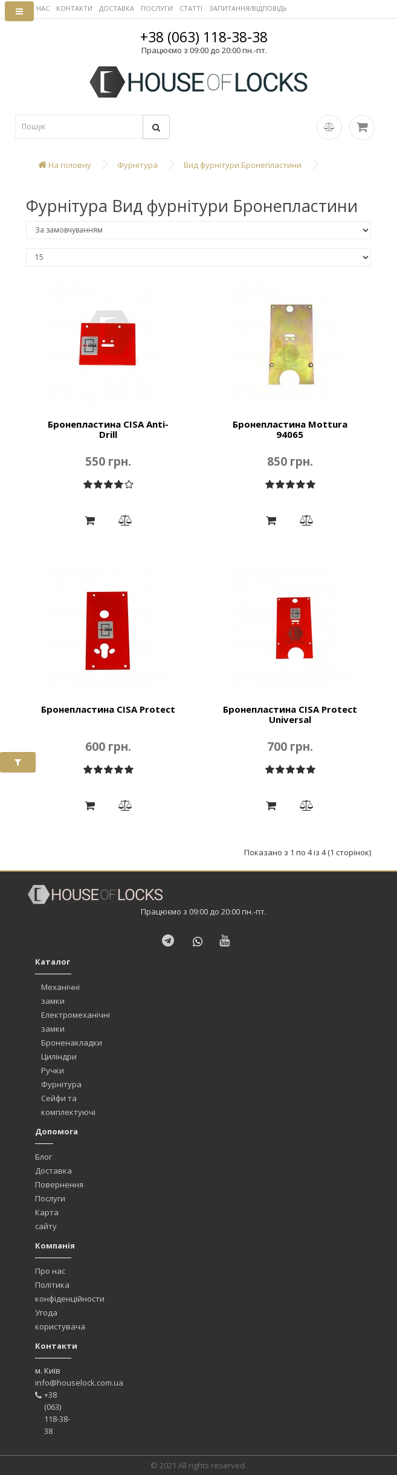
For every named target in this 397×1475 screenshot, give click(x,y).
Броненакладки (71, 1042)
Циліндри (59, 1056)
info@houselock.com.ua (79, 1382)
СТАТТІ (190, 8)
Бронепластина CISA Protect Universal (290, 714)
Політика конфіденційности (70, 1291)
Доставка (53, 1170)
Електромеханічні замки (75, 1021)
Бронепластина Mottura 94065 (290, 429)
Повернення (59, 1184)
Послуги (50, 1198)
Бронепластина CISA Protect (108, 709)
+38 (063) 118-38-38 (204, 37)
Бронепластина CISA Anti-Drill (108, 429)
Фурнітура (61, 1084)
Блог (43, 1156)
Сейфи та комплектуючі (68, 1105)
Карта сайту (47, 1219)
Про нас (50, 1270)
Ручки (52, 1070)
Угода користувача (60, 1319)
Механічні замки (60, 994)
